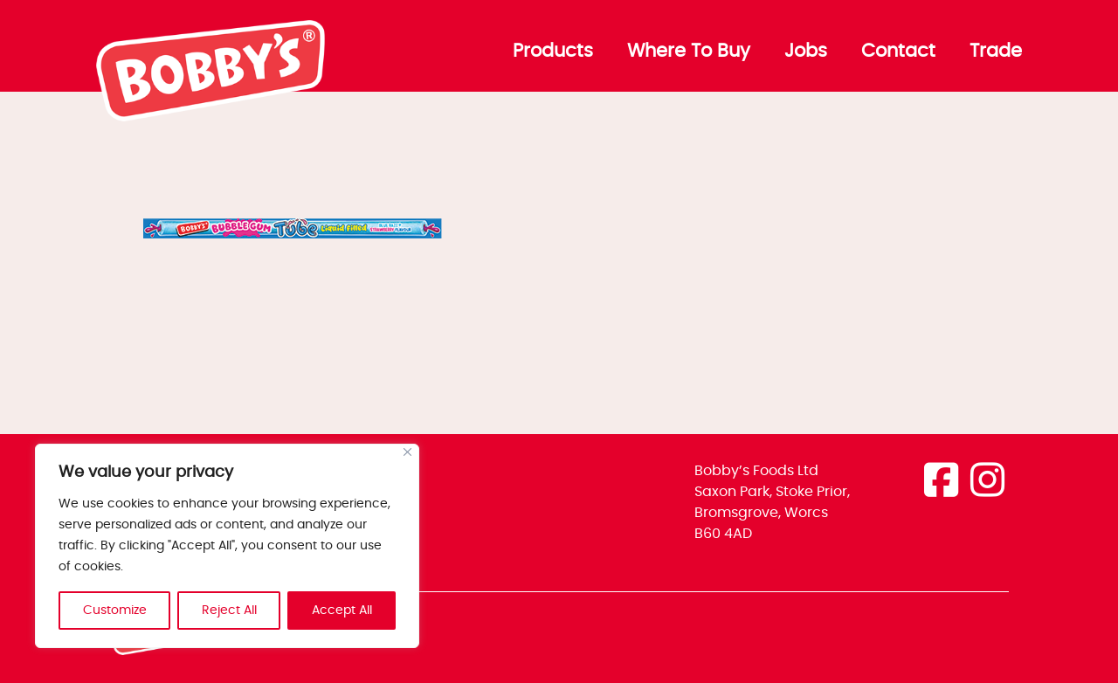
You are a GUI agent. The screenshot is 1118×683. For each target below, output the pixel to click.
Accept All (342, 610)
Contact (898, 51)
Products (553, 51)
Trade (996, 51)
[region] (227, 546)
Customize (115, 610)
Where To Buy (688, 51)
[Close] (407, 452)
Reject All (229, 610)
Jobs (805, 51)
